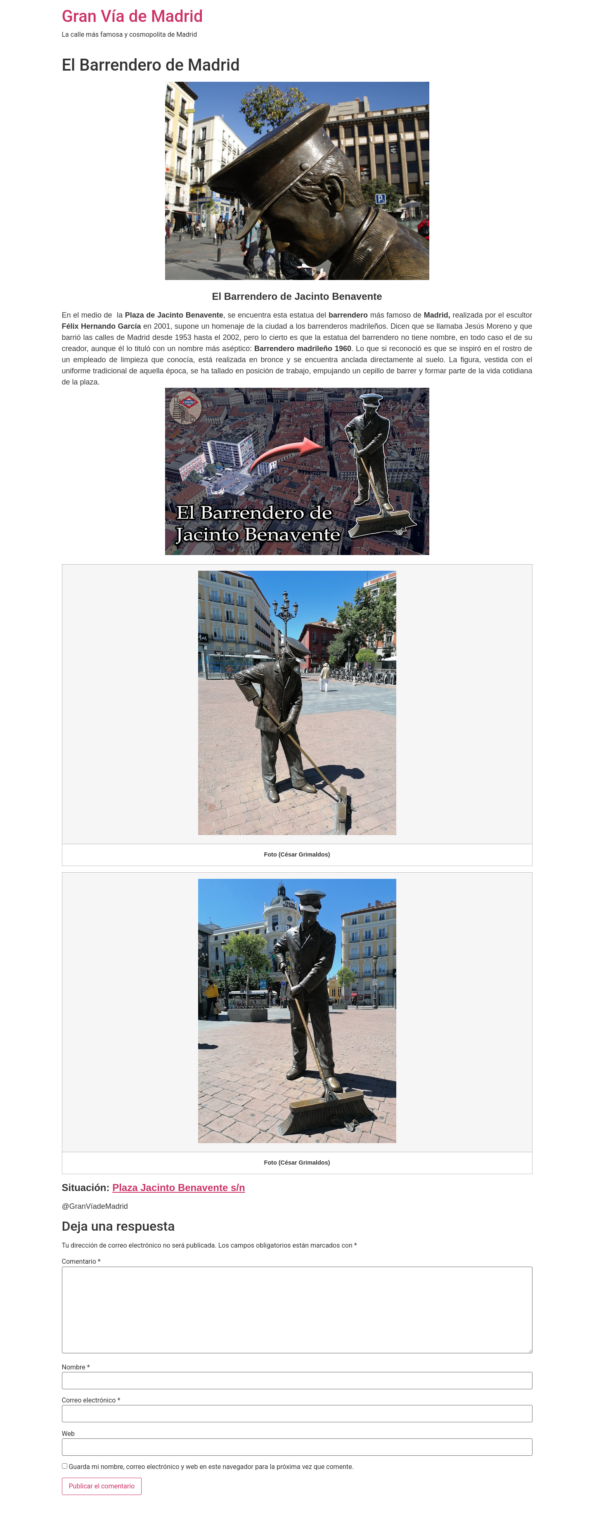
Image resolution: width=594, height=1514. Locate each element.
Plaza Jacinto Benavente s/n (178, 1187)
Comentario (81, 1261)
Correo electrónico (91, 1400)
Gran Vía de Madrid (132, 16)
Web (68, 1434)
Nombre (76, 1367)
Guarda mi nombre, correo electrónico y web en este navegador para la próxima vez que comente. (211, 1467)
